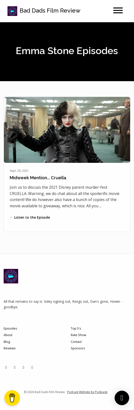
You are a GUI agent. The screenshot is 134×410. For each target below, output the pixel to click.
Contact (76, 341)
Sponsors (78, 348)
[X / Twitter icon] (6, 367)
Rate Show (78, 335)
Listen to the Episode (30, 217)
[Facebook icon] (23, 367)
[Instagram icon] (14, 367)
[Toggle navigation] (118, 11)
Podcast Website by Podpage (87, 392)
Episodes (10, 328)
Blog (7, 341)
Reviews (10, 348)
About (8, 335)
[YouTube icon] (32, 367)
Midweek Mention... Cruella (38, 177)
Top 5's (76, 328)
